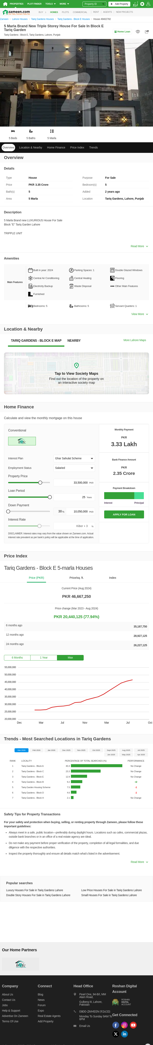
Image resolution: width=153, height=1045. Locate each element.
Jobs (5, 1005)
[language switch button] (135, 4)
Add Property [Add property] (45, 1021)
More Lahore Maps (135, 340)
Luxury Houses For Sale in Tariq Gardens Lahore (34, 890)
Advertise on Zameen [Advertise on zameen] (15, 1016)
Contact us (8, 999)
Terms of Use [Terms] (10, 1021)
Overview (8, 147)
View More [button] (139, 314)
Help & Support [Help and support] (11, 1010)
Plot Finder (34, 4)
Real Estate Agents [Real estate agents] (49, 1016)
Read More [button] (139, 246)
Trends (93, 147)
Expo (41, 1010)
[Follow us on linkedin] (125, 1037)
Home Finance (56, 147)
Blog (40, 994)
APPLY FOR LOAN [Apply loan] (124, 514)
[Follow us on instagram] (125, 1028)
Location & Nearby (30, 147)
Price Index (77, 147)
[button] (74, 458)
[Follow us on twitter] (116, 1037)
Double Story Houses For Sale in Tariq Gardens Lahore (38, 895)
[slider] (40, 483)
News (41, 999)
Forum (42, 1005)
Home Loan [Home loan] (122, 31)
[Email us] (93, 1027)
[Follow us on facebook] (116, 1028)
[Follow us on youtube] (134, 1028)
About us (7, 994)
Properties (16, 4)
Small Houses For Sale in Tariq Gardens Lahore (109, 895)
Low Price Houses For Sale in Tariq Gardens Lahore (111, 890)
